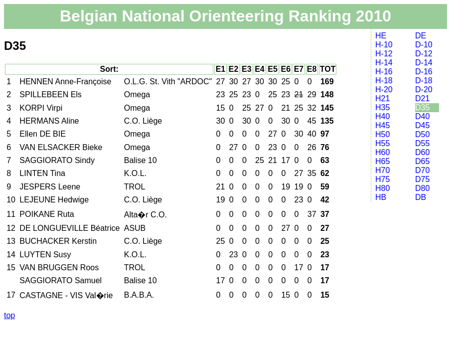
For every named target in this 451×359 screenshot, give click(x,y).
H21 (382, 98)
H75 (382, 179)
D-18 (424, 80)
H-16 (384, 71)
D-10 (424, 44)
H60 (382, 152)
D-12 (424, 53)
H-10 (384, 44)
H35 (382, 107)
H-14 (384, 62)
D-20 (424, 89)
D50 (422, 134)
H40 (382, 116)
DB (420, 197)
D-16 (424, 71)
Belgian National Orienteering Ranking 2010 (225, 16)
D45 (422, 125)
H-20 (384, 89)
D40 (422, 116)
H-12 (384, 53)
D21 (422, 98)
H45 (382, 125)
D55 (422, 143)
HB (380, 197)
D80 (422, 188)
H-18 (384, 80)
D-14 (424, 62)
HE (380, 35)
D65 (422, 161)
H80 (382, 188)
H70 (382, 170)
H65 (382, 161)
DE (420, 35)
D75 (422, 179)
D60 (422, 152)
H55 (382, 143)
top (9, 315)
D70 (422, 170)
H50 (382, 134)
